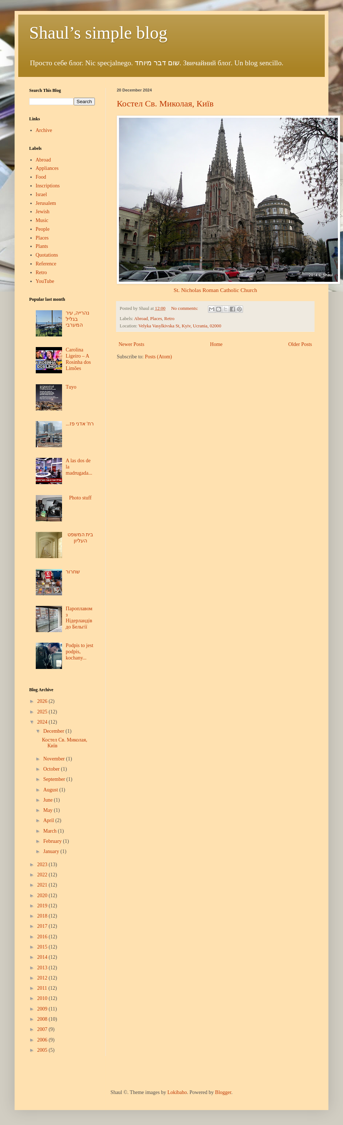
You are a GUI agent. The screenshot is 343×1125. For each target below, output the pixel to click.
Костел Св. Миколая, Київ (165, 103)
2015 (43, 947)
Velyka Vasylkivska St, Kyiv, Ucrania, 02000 (179, 325)
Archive (44, 130)
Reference (46, 263)
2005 (43, 1050)
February (53, 841)
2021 (43, 885)
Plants (42, 246)
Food (41, 177)
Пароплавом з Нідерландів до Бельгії (79, 618)
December (54, 731)
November (54, 759)
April (49, 820)
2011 (43, 988)
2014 (43, 957)
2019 (43, 905)
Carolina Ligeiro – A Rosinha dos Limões (78, 359)
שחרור (73, 572)
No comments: (185, 308)
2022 (43, 874)
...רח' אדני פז (80, 424)
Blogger (223, 1092)
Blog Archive (41, 689)
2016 (43, 936)
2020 (43, 895)
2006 (43, 1040)
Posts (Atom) (158, 356)
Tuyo (71, 387)
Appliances (47, 168)
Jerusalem (46, 203)
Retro (169, 318)
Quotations (47, 255)
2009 (43, 1009)
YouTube (45, 281)
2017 (43, 926)
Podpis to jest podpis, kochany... (79, 652)
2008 (43, 1019)
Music (42, 220)
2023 (43, 864)
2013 (43, 967)
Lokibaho (177, 1092)
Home (216, 344)
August (51, 790)
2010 (43, 998)
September (54, 779)
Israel (41, 194)
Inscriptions (48, 185)
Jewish (43, 211)
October (52, 769)
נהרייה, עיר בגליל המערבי (77, 319)
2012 (43, 978)
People (43, 229)
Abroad (141, 318)
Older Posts (300, 344)
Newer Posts (131, 344)
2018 (43, 916)
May (48, 810)
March (50, 831)
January (51, 851)
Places (156, 318)
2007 (43, 1029)
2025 (43, 712)
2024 (43, 722)
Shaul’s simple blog (98, 32)
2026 (43, 701)
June (48, 800)
